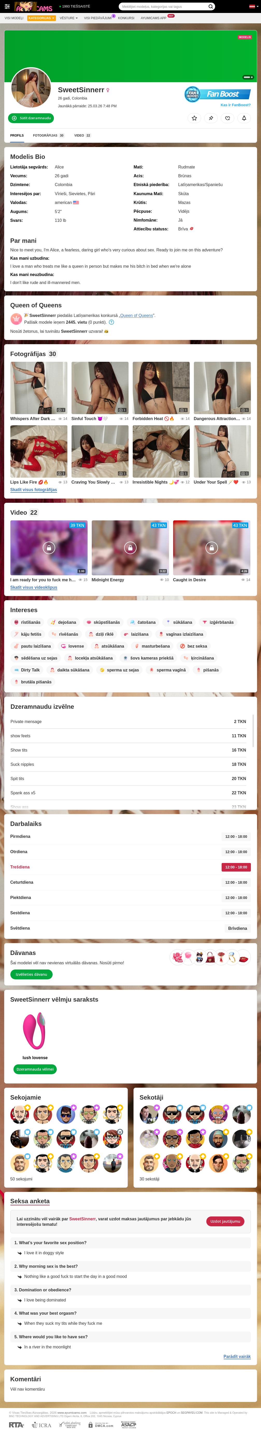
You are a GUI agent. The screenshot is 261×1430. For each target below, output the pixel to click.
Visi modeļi (14, 18)
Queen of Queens (136, 315)
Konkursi (126, 18)
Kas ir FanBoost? (236, 105)
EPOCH (171, 1412)
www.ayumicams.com (71, 1412)
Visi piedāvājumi (99, 17)
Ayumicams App (155, 17)
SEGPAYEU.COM (191, 1412)
